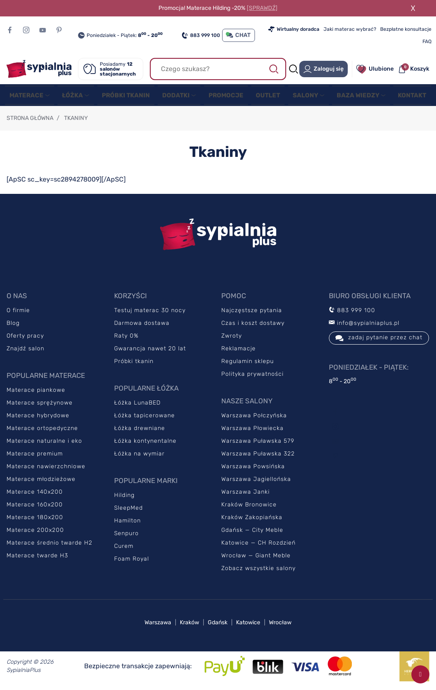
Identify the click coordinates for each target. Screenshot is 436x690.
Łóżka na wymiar (139, 456)
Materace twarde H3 (37, 557)
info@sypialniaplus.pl (364, 325)
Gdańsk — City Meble (252, 532)
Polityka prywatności (252, 376)
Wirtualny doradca (293, 29)
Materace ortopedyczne (42, 430)
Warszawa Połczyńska (254, 417)
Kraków (189, 624)
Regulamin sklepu (247, 363)
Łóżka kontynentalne (145, 443)
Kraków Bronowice (249, 507)
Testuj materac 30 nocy (150, 312)
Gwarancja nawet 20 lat (150, 350)
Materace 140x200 (35, 494)
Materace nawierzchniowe (46, 468)
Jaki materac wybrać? (350, 29)
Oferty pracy (25, 338)
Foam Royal (131, 561)
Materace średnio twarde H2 (49, 545)
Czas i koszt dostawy (253, 325)
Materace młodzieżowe (41, 481)
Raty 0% (126, 338)
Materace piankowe (36, 392)
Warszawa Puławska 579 (257, 443)
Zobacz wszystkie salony (258, 570)
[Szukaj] (218, 69)
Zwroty (231, 338)
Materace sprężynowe (40, 405)
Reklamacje (238, 350)
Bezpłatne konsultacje (405, 29)
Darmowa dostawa (142, 325)
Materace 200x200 (35, 532)
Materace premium (35, 456)
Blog (13, 325)
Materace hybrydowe (38, 417)
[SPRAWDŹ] (262, 8)
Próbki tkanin (134, 363)
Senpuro (126, 535)
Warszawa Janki (245, 494)
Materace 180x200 (35, 519)
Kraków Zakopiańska (251, 519)
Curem (123, 548)
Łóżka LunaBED (137, 405)
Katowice (248, 624)
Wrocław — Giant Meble (256, 557)
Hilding (124, 497)
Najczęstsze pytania (251, 312)
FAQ (426, 41)
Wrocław (280, 624)
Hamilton (127, 523)
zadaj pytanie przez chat (378, 340)
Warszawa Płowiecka (252, 430)
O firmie (18, 312)
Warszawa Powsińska (253, 468)
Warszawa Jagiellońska (256, 481)
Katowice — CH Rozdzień (258, 545)
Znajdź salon (25, 350)
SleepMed (128, 510)
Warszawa (158, 624)
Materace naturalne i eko (44, 443)
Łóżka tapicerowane (144, 417)
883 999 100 (200, 35)
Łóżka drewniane (139, 430)
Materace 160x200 (35, 507)
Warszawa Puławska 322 (258, 456)
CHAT (238, 35)
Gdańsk (217, 624)
